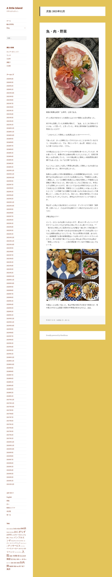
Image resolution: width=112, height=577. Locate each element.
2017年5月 (10, 424)
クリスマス (20, 541)
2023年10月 (10, 177)
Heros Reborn (10, 528)
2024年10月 (10, 135)
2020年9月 (10, 287)
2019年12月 (10, 318)
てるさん (20, 535)
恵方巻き (13, 559)
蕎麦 (15, 566)
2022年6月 (10, 220)
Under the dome (10, 532)
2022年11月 (10, 202)
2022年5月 (10, 223)
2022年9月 (10, 209)
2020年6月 (10, 297)
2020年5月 (10, 301)
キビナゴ (13, 541)
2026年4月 (10, 79)
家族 (8, 501)
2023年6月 (10, 188)
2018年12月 (10, 357)
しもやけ (14, 535)
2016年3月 (10, 474)
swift (23, 528)
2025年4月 (10, 114)
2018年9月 (10, 368)
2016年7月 (10, 459)
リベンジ (10, 551)
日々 (8, 504)
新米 (18, 559)
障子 (20, 566)
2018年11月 (10, 361)
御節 (9, 559)
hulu (15, 529)
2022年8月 (10, 213)
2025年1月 (10, 125)
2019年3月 (10, 350)
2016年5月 (10, 467)
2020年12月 (10, 276)
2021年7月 (10, 255)
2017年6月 (10, 421)
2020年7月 (10, 294)
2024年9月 (10, 139)
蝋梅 (18, 566)
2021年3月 (10, 269)
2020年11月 (10, 280)
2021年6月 (10, 259)
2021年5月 (10, 262)
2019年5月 (10, 343)
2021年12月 (10, 237)
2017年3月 (10, 431)
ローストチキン (18, 552)
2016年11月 (10, 445)
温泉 (12, 563)
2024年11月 (10, 132)
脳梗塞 (11, 566)
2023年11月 (10, 174)
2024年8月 (10, 142)
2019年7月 (10, 336)
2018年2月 (10, 393)
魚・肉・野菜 (56, 31)
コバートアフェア (15, 543)
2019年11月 (10, 322)
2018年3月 (10, 389)
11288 (9, 66)
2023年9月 (10, 181)
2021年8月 (10, 251)
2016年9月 (10, 452)
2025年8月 (10, 100)
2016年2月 (10, 477)
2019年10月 (10, 326)
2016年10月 (10, 449)
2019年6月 (10, 340)
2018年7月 (10, 375)
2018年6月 (10, 378)
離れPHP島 (10, 24)
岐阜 (24, 556)
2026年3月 (10, 82)
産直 (15, 563)
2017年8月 (10, 414)
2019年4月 (10, 347)
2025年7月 (10, 103)
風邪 (8, 569)
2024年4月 (10, 156)
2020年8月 (10, 290)
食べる (9, 515)
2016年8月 (10, 456)
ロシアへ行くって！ (13, 52)
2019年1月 (10, 354)
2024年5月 (10, 153)
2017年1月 (10, 438)
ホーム (9, 21)
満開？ (9, 62)
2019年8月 (10, 333)
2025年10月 (10, 93)
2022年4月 (10, 227)
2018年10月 (10, 364)
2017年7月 (10, 417)
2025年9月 (10, 96)
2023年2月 (10, 199)
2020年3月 (10, 308)
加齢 (11, 556)
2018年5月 (10, 382)
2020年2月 (10, 311)
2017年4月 (10, 428)
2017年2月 (10, 435)
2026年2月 (10, 86)
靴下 (23, 566)
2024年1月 (10, 167)
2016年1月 (10, 481)
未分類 (9, 511)
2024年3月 (10, 160)
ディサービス (14, 545)
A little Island (14, 8)
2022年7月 (10, 216)
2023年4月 (10, 195)
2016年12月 (10, 442)
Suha (18, 529)
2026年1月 (10, 89)
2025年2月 (10, 121)
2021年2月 (10, 273)
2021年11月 (10, 241)
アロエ (12, 538)
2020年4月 (10, 304)
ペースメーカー (12, 548)
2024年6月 (10, 149)
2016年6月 (10, 463)
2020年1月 (10, 315)
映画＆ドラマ (11, 508)
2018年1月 (10, 396)
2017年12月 (10, 400)
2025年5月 (10, 110)
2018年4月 (10, 385)
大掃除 (15, 556)
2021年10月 (10, 244)
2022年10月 (10, 206)
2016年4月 (10, 470)
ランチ (9, 55)
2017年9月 (10, 410)
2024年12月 (10, 128)
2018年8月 (10, 371)
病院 (18, 563)
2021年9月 (10, 248)
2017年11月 (10, 403)
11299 (9, 59)
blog (8, 28)
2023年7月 (10, 185)
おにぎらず (20, 531)
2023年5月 (10, 192)
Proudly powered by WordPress (57, 335)
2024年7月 (10, 146)
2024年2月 (10, 163)
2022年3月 (10, 230)
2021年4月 (10, 266)
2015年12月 (10, 484)
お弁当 (9, 534)
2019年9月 (10, 329)
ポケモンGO (22, 549)
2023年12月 (10, 170)
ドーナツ (23, 546)
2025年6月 (10, 107)
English (9, 497)
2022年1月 (10, 234)
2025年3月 (10, 118)
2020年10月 (10, 283)
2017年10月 (10, 407)
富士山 (20, 556)
